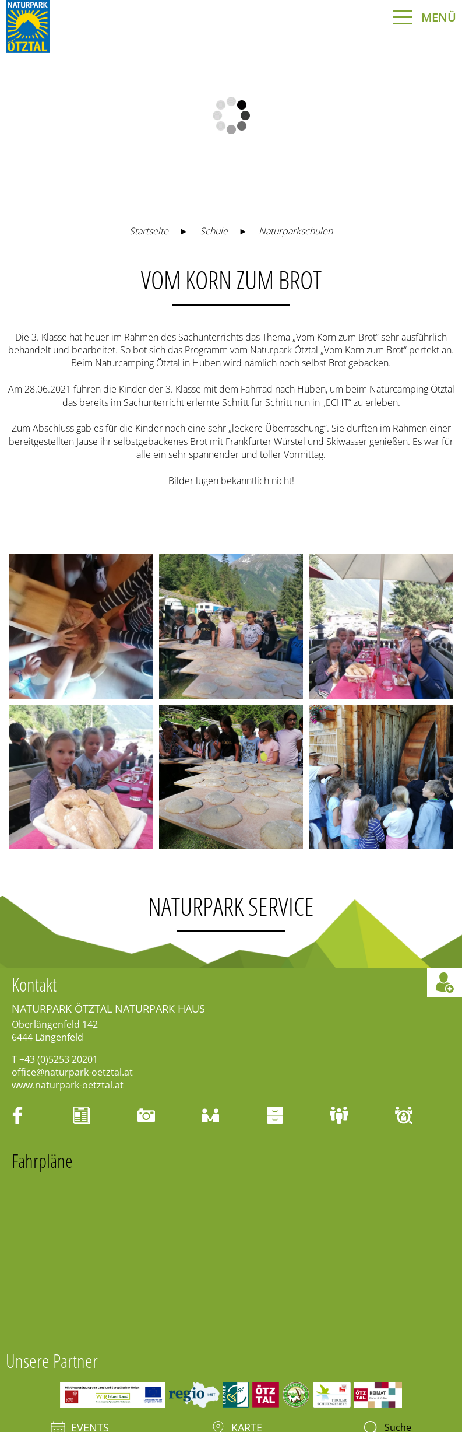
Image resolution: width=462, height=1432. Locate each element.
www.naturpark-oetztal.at (68, 1085)
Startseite (148, 231)
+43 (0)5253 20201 (58, 1059)
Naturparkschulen (296, 231)
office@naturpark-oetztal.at (72, 1072)
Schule (214, 231)
